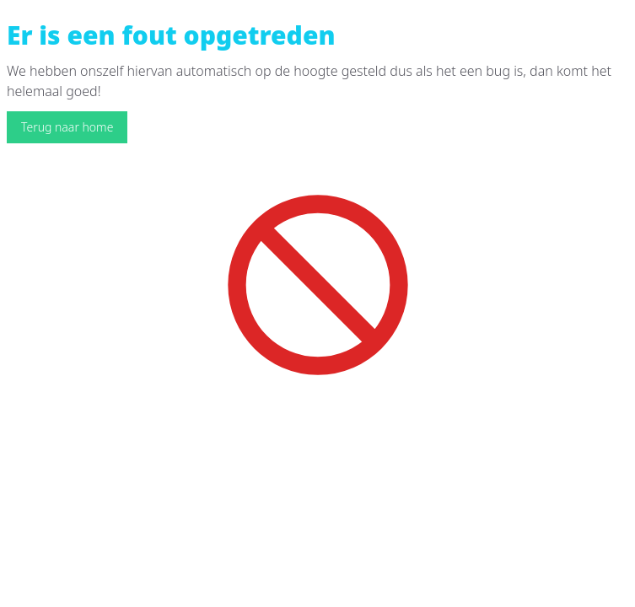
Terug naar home (67, 127)
